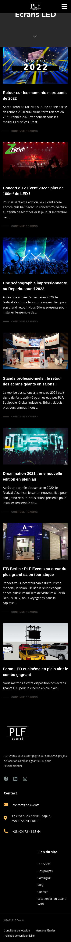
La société (44, 864)
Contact (42, 892)
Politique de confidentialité (19, 935)
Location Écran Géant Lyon (51, 901)
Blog (40, 884)
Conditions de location (17, 930)
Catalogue (44, 878)
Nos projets (45, 871)
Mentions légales (45, 930)
